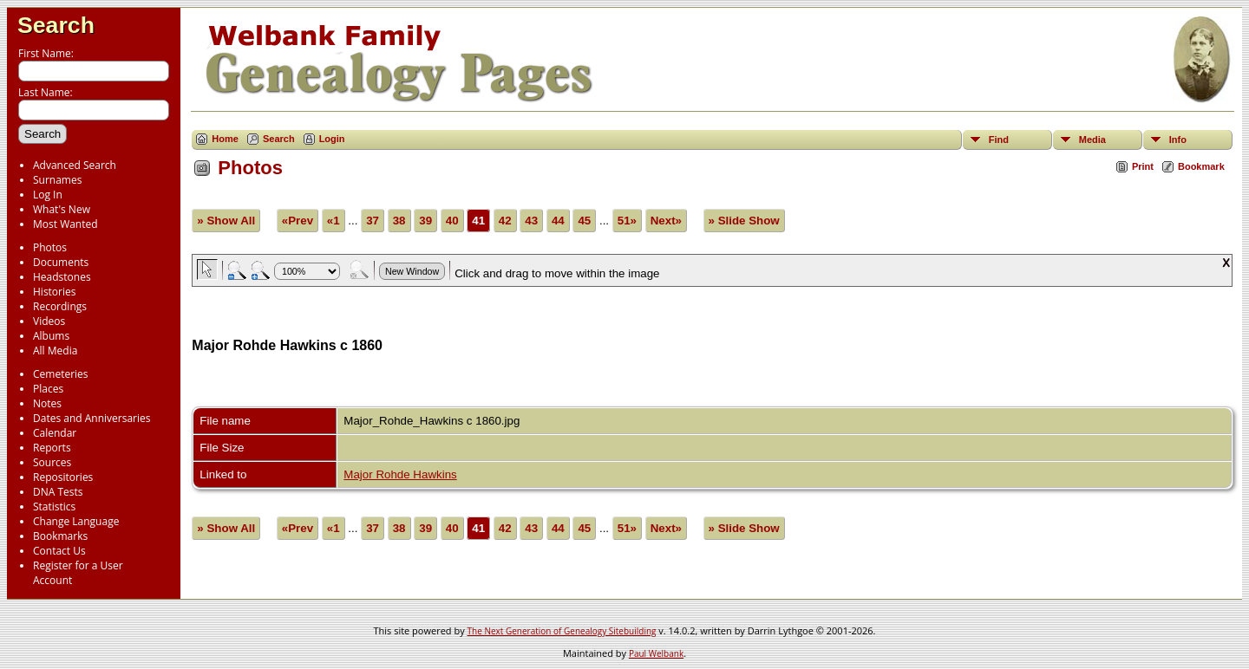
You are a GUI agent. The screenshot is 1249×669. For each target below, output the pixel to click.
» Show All (226, 220)
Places (48, 388)
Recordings (60, 306)
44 (558, 220)
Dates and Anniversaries (91, 418)
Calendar (54, 432)
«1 (333, 220)
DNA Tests (58, 491)
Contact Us (59, 550)
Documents (60, 262)
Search (56, 25)
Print (1143, 166)
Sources (52, 462)
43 (531, 220)
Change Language (76, 521)
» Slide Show (744, 220)
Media (1092, 139)
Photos (50, 247)
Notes (47, 403)
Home (225, 138)
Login (332, 138)
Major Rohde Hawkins (399, 474)
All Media (55, 350)
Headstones (62, 277)
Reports (52, 447)
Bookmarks (60, 536)
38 (399, 220)
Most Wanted (65, 224)
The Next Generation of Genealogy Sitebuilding (562, 631)
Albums (51, 335)
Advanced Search (74, 165)
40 (452, 220)
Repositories (63, 477)
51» (627, 220)
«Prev (297, 220)
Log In (47, 194)
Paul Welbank (656, 653)
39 (425, 220)
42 (505, 220)
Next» (666, 220)
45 (584, 220)
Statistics (54, 506)
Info (1178, 139)
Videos (49, 321)
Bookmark (1201, 166)
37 (372, 220)
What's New (61, 209)
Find (999, 139)
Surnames (57, 179)
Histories (54, 291)
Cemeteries (60, 374)
